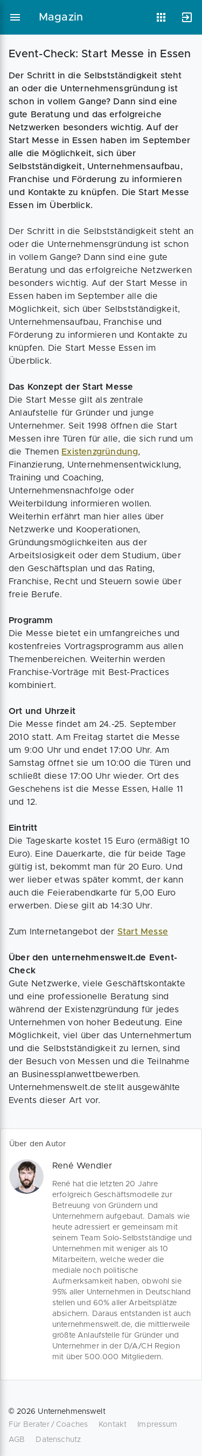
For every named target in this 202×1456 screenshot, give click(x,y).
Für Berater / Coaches (48, 1424)
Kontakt (113, 1424)
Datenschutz (58, 1440)
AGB (17, 1440)
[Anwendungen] (161, 17)
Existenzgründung (99, 452)
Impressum (157, 1424)
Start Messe (142, 931)
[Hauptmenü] (15, 17)
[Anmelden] (187, 17)
